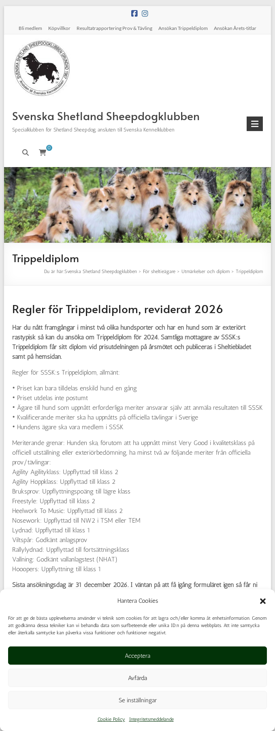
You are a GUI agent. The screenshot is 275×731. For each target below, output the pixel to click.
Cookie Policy (111, 719)
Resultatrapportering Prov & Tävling (114, 28)
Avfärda (137, 678)
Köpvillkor (59, 28)
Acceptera (137, 655)
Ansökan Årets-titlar (235, 28)
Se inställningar (138, 700)
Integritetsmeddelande (151, 719)
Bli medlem (30, 28)
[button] (263, 601)
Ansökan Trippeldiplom (183, 28)
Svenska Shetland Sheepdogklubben (106, 115)
